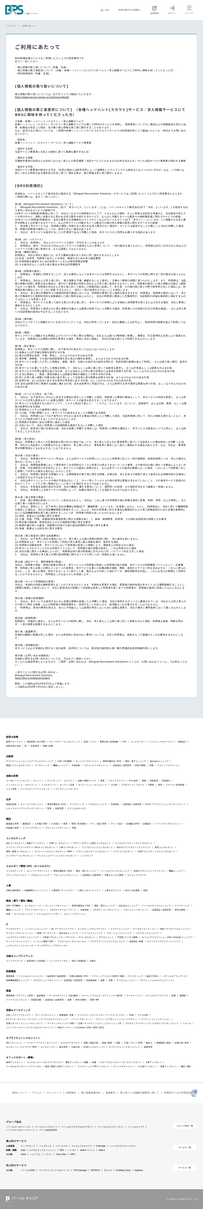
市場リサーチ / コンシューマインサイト (24, 1023)
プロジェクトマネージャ (56, 828)
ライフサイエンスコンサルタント (97, 847)
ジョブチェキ (45, 1146)
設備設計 (147, 823)
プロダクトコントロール (132, 785)
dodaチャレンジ (87, 1150)
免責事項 (110, 1092)
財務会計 (182, 742)
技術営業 (59, 808)
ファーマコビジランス (16, 1000)
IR (26, 746)
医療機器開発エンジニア (17, 980)
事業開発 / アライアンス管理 (19, 995)
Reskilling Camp (123, 1170)
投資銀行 (166, 780)
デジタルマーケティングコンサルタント (133, 843)
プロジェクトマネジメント (96, 765)
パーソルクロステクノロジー (111, 1127)
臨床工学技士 (152, 976)
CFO (124, 742)
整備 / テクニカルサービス (18, 765)
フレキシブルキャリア (81, 1146)
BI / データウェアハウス (62, 929)
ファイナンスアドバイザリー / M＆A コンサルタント (30, 847)
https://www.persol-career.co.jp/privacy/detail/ (42, 97)
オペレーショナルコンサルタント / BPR (53, 851)
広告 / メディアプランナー (18, 1015)
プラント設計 (116, 823)
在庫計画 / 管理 (181, 1043)
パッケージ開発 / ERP (43, 941)
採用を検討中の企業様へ (129, 10)
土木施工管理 (41, 823)
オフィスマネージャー (123, 1066)
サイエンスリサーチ (136, 875)
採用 (145, 890)
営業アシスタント (168, 1066)
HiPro (72, 1154)
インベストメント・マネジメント (21, 785)
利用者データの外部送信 (177, 1092)
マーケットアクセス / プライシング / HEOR (102, 995)
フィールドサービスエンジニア (115, 871)
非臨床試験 (36, 1000)
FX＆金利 (133, 780)
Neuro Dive (61, 1154)
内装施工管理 (12, 828)
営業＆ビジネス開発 (114, 875)
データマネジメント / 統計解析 (63, 995)
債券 (102, 780)
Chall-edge (101, 1146)
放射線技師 (91, 980)
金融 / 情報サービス (87, 780)
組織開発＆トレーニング (36, 890)
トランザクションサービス (65, 789)
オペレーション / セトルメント (92, 785)
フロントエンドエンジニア (119, 933)
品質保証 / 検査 (136, 941)
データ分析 (143, 1015)
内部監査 (154, 780)
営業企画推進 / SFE (79, 976)
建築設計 (27, 823)
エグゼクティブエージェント (42, 1150)
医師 (174, 995)
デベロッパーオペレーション (19, 933)
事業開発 (10, 976)
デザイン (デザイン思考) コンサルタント (92, 843)
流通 (118, 1043)
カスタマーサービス (70, 1043)
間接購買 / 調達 (163, 1043)
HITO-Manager (80, 1170)
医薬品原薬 (11, 804)
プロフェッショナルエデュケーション (157, 980)
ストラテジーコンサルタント (19, 855)
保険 (144, 780)
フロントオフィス (116, 780)
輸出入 (149, 1043)
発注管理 (63, 1047)
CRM (131, 1015)
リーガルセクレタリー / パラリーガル (23, 1066)
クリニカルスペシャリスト (30, 976)
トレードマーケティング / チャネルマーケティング (30, 1027)
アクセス (37, 1092)
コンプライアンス (14, 961)
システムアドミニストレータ (19, 945)
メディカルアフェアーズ (174, 976)
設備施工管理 (132, 823)
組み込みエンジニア (159, 761)
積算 (65, 823)
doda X (102, 1150)
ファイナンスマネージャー (161, 742)
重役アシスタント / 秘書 (77, 1062)
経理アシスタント (14, 1062)
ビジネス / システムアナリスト (92, 929)
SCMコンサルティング (94, 1047)
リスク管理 (11, 789)
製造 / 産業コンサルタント (18, 851)
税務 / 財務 (48, 746)
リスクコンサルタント (123, 851)
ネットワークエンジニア (17, 941)
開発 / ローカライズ (46, 933)
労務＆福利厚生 (13, 890)
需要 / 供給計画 (91, 1043)
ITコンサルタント (87, 937)
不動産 (151, 785)
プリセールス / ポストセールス (71, 941)
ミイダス (72, 1150)
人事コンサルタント (68, 847)
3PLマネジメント (14, 1043)
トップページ (11, 26)
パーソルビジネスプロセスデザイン (77, 1127)
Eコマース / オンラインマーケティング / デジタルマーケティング (36, 1019)
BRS (62, 1150)
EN (107, 10)
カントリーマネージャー (87, 761)
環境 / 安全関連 (78, 823)
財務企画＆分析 (13, 746)
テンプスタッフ (28, 1146)
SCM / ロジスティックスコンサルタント (156, 851)
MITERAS (95, 1170)
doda (23, 1150)
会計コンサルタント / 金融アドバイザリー (25, 843)
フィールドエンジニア (92, 933)
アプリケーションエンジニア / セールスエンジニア (30, 761)
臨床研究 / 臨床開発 (56, 976)
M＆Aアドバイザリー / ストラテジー (134, 847)
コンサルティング (14, 871)
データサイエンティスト (144, 929)
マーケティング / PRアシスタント (93, 1066)
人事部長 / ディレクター (62, 890)
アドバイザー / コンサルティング (64, 742)
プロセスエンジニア (97, 804)
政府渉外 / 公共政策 (36, 961)
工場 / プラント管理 (133, 1043)
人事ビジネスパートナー (89, 890)
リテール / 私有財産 (175, 785)
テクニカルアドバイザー (48, 914)
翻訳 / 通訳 (186, 1066)
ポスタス (108, 1170)
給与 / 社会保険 (132, 890)
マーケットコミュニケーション (155, 1019)
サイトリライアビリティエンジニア (163, 941)
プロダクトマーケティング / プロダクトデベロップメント (152, 1023)
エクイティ (69, 780)
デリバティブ (53, 780)
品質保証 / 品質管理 (122, 765)
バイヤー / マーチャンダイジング (41, 1043)
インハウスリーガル (58, 961)
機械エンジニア (60, 765)
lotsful (23, 1154)
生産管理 (35, 746)
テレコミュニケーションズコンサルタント (57, 855)
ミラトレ (48, 1154)
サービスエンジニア (126, 980)
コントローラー (137, 742)
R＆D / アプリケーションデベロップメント (165, 804)
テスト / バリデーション (168, 765)
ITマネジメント (106, 937)
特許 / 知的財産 (79, 961)
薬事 (102, 980)
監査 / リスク (90, 742)
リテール (187, 1023)
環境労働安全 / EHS (112, 761)
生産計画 (75, 1047)
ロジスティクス (48, 1047)
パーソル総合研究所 (48, 1130)
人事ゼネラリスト (113, 890)
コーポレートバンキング (17, 780)
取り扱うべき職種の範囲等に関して (139, 1092)
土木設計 (55, 823)
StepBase (138, 1170)
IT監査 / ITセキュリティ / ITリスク (59, 937)
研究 (160, 785)
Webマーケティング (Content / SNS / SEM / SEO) (81, 1027)
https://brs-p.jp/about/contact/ (32, 678)
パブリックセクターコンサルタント (92, 851)
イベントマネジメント (81, 1019)
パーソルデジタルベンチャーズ (20, 1130)
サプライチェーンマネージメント (124, 1047)
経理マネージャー (14, 742)
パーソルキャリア (136, 1127)
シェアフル (35, 1154)
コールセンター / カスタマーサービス (44, 1062)
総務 (94, 1062)
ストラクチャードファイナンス (35, 789)
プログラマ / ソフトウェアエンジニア (107, 941)
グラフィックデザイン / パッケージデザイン (116, 1019)
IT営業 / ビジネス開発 (127, 937)
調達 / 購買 (107, 1043)
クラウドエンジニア (119, 929)
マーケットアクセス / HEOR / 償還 (108, 976)
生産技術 (76, 765)
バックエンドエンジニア (36, 929)
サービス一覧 (185, 1147)
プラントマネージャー (16, 875)
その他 (114, 785)
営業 (151, 765)
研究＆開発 (140, 765)
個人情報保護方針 (90, 1092)
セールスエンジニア (23, 914)
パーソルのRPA (28, 1170)
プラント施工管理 (98, 823)
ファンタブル (61, 1146)
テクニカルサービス (76, 808)
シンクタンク (87, 855)
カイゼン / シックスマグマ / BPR (21, 1047)
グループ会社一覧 (184, 1126)
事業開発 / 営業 (66, 1015)
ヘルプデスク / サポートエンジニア (22, 937)
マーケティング (42, 765)
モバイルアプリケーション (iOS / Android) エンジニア (167, 937)
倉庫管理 (148, 1047)
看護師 (183, 995)
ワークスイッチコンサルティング (54, 1170)
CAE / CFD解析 (65, 761)
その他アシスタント (147, 1066)
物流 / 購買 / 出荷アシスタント (59, 1066)
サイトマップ (54, 1092)
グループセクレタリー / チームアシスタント (120, 1062)
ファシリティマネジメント (167, 823)
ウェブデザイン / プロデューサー (52, 945)
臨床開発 (41, 995)
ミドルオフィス (48, 785)
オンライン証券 (67, 785)
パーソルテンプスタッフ (46, 1127)
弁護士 (93, 961)
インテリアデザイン (32, 828)
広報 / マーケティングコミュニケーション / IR (99, 1023)
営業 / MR (94, 1000)
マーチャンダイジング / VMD (60, 1023)
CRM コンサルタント (59, 843)
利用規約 (71, 1092)
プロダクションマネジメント (106, 910)
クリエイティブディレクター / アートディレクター (101, 1015)
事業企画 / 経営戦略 (109, 742)
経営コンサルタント (164, 847)
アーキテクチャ (13, 929)
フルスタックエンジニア (147, 933)
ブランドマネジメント (45, 1015)
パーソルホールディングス (18, 1127)
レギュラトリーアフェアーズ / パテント (24, 808)
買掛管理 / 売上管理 (36, 742)
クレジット (38, 780)
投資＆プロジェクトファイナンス (149, 871)
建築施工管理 (12, 823)
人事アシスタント (153, 1062)
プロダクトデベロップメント (62, 910)
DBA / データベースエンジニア (174, 929)
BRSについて (19, 1092)
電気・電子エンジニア (135, 761)
